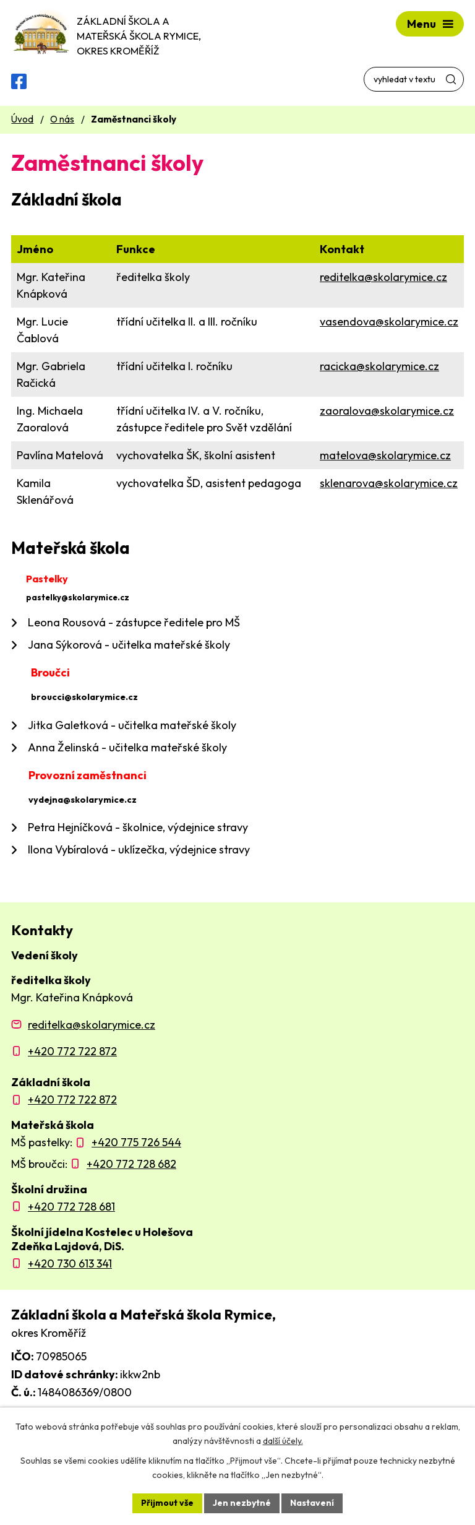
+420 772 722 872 (72, 1051)
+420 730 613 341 (70, 1263)
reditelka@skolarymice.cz (383, 277)
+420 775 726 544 (136, 1142)
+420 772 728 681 (71, 1206)
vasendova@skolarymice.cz (389, 321)
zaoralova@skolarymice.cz (387, 411)
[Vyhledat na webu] (414, 79)
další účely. (283, 1440)
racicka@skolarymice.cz (379, 366)
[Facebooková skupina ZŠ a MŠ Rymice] (19, 81)
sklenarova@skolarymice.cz (389, 483)
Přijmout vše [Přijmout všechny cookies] (167, 1502)
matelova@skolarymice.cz (385, 455)
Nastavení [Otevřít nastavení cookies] (312, 1502)
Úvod (22, 119)
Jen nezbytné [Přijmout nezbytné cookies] (242, 1502)
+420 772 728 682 (131, 1164)
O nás (62, 119)
